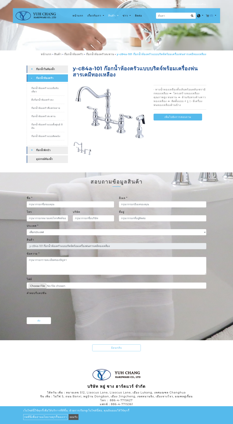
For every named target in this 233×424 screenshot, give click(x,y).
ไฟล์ (29, 279)
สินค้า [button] (112, 15)
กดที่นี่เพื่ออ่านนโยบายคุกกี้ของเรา (45, 417)
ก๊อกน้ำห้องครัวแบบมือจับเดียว (45, 90)
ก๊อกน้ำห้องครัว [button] (44, 78)
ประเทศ (32, 226)
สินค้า (57, 54)
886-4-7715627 (121, 400)
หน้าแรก (78, 15)
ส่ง (38, 321)
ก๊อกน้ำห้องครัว (73, 54)
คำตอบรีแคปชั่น (36, 293)
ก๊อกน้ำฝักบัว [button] (43, 150)
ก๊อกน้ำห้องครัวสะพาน (100, 54)
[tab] (47, 70)
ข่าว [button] (126, 15)
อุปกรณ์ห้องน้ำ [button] (44, 159)
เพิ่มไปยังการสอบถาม (177, 117)
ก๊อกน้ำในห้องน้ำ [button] (45, 69)
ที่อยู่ (121, 212)
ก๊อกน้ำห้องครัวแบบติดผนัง (45, 136)
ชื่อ (29, 198)
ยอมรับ (74, 417)
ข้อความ (33, 254)
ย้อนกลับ (116, 348)
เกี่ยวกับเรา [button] (94, 15)
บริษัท (76, 212)
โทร (29, 212)
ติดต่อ (138, 15)
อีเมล (123, 198)
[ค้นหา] (176, 16)
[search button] (191, 17)
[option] (111, 112)
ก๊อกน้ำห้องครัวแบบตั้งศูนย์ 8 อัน (47, 127)
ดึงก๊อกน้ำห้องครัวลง (42, 100)
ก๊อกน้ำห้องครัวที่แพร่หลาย (45, 108)
